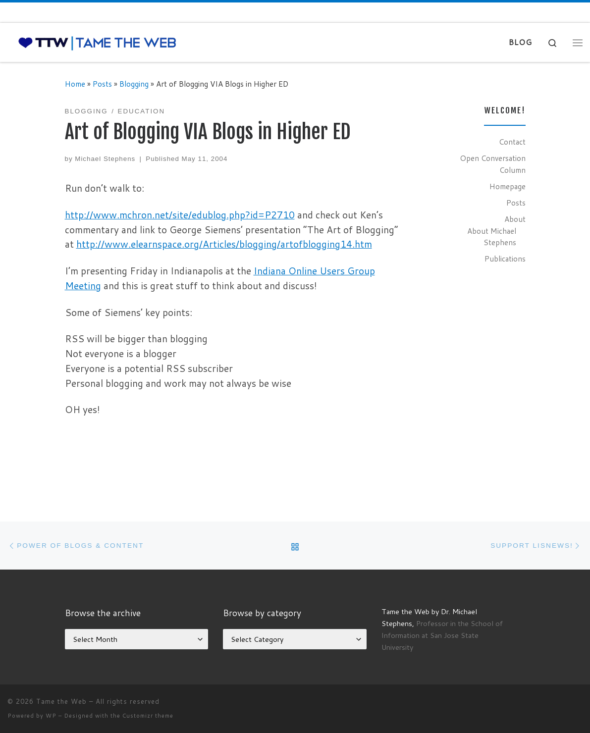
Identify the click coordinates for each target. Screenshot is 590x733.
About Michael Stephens (491, 236)
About (515, 218)
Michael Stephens (105, 158)
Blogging (134, 83)
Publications (505, 258)
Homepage (507, 186)
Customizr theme (147, 716)
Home (75, 83)
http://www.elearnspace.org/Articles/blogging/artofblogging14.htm (224, 244)
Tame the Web (61, 701)
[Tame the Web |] (97, 42)
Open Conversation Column (493, 164)
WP (51, 716)
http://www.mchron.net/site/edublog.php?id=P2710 (180, 214)
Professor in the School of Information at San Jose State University (442, 635)
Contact (512, 141)
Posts (102, 83)
